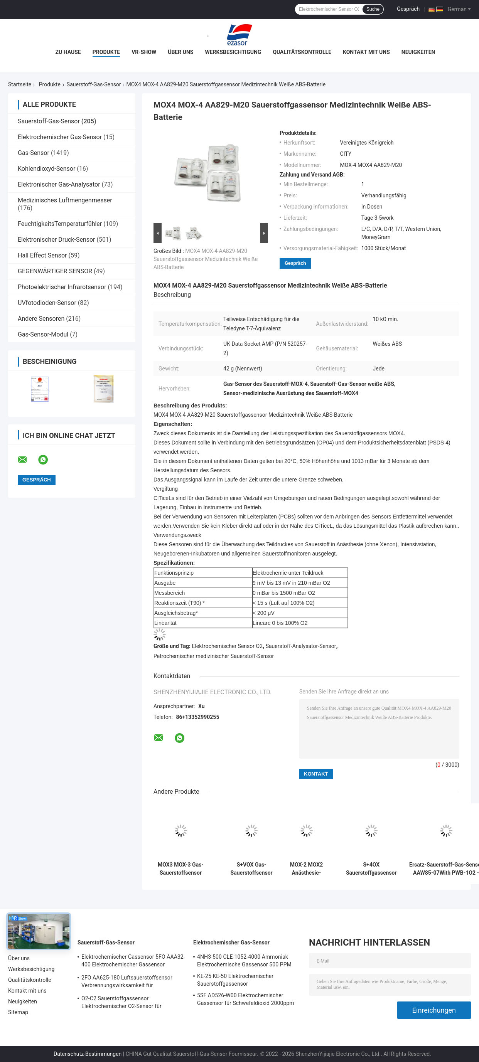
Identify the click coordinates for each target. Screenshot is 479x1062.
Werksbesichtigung (233, 52)
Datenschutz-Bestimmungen (87, 1054)
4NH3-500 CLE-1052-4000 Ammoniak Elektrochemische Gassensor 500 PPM (244, 961)
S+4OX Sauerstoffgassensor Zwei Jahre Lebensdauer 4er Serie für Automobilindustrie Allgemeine (371, 869)
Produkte (106, 52)
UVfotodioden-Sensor (47, 302)
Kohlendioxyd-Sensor (46, 168)
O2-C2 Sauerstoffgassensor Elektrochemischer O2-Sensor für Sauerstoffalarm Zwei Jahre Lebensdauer (131, 1003)
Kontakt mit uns (366, 52)
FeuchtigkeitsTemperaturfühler (60, 223)
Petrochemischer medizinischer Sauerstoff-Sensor (213, 656)
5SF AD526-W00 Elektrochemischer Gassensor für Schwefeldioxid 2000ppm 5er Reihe (245, 1000)
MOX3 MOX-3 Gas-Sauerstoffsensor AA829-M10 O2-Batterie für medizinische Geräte (181, 869)
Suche (372, 9)
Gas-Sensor (33, 153)
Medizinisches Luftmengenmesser (65, 200)
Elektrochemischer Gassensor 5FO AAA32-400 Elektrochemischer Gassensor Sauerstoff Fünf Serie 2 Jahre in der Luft (133, 962)
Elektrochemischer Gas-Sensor (60, 137)
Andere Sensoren (41, 318)
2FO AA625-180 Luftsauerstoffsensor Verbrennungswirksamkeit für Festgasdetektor (126, 982)
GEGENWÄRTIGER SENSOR (55, 271)
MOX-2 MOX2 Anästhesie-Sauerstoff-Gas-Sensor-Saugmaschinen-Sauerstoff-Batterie (306, 869)
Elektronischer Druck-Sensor (56, 239)
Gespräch (408, 9)
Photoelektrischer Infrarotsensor (62, 287)
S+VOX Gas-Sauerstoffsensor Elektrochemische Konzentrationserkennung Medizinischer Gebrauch (251, 869)
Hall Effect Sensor (42, 255)
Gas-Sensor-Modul (43, 334)
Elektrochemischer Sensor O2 (227, 646)
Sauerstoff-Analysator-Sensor (301, 646)
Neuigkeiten (418, 52)
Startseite (19, 84)
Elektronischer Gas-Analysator (59, 184)
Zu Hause (68, 52)
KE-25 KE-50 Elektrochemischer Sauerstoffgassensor (235, 980)
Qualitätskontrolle (302, 52)
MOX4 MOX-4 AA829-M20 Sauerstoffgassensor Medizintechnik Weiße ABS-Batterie (205, 259)
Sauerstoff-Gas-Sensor (94, 84)
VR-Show (144, 52)
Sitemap (18, 1012)
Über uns (180, 52)
